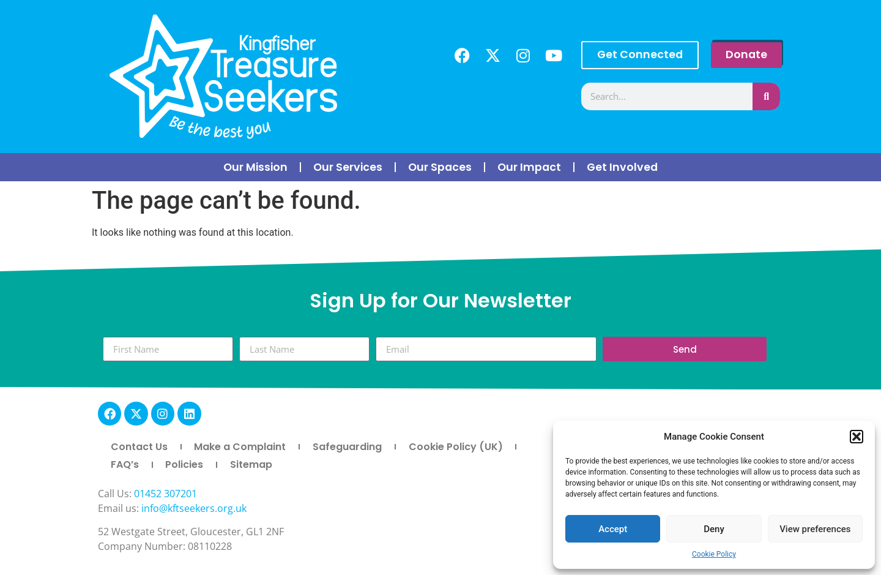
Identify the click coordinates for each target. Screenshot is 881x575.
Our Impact (529, 167)
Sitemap (251, 464)
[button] (856, 436)
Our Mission (255, 167)
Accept (612, 529)
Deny (714, 529)
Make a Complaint (240, 447)
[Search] (766, 96)
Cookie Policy (714, 554)
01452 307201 (165, 493)
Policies (184, 464)
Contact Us (139, 447)
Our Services (347, 167)
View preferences (814, 529)
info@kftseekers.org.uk (194, 508)
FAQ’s (125, 464)
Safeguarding (347, 447)
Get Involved (622, 167)
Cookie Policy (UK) (456, 447)
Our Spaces (440, 167)
